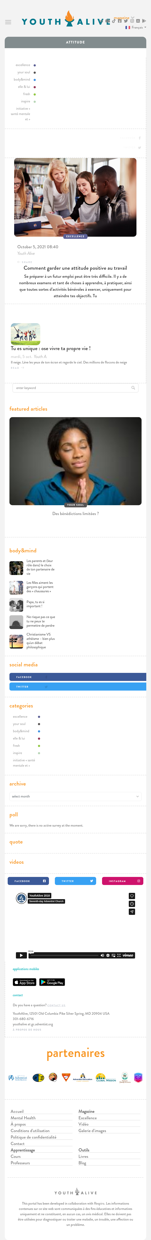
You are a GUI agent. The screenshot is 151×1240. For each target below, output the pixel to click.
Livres (83, 1156)
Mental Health (23, 1118)
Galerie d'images (92, 1131)
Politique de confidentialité (33, 1137)
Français (134, 27)
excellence (23, 64)
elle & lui (24, 86)
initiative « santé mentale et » (20, 114)
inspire (25, 101)
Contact (18, 1144)
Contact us (56, 1005)
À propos (18, 1124)
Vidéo (83, 1124)
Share (27, 262)
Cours (16, 1156)
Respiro (99, 1203)
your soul (23, 72)
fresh (26, 94)
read (15, 368)
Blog (82, 1163)
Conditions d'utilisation (30, 1131)
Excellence (87, 1118)
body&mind (22, 79)
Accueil (17, 1111)
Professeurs (20, 1163)
